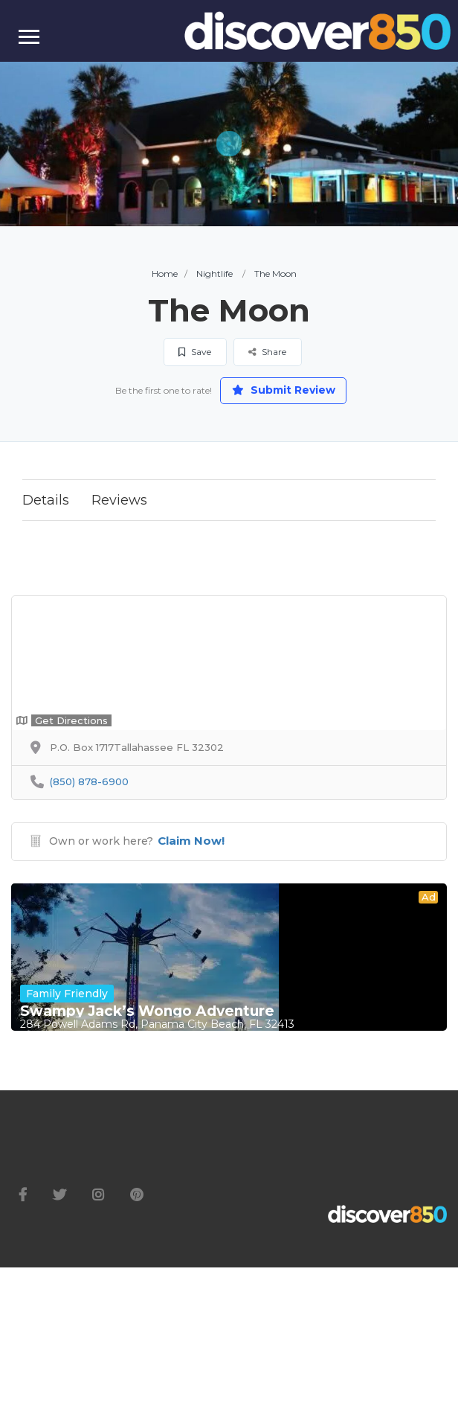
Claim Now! (191, 841)
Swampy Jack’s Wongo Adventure (147, 1011)
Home (165, 273)
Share (267, 351)
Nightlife (214, 273)
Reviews (119, 500)
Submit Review (283, 390)
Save (194, 351)
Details (45, 500)
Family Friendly (67, 993)
